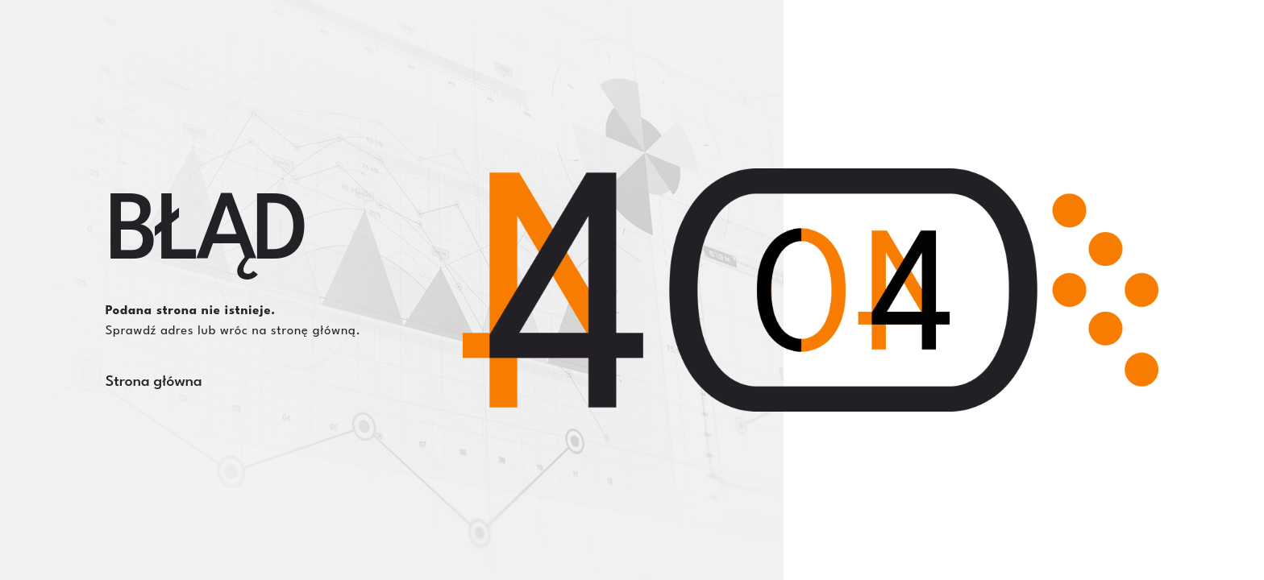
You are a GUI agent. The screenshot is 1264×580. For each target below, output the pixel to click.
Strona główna (154, 382)
